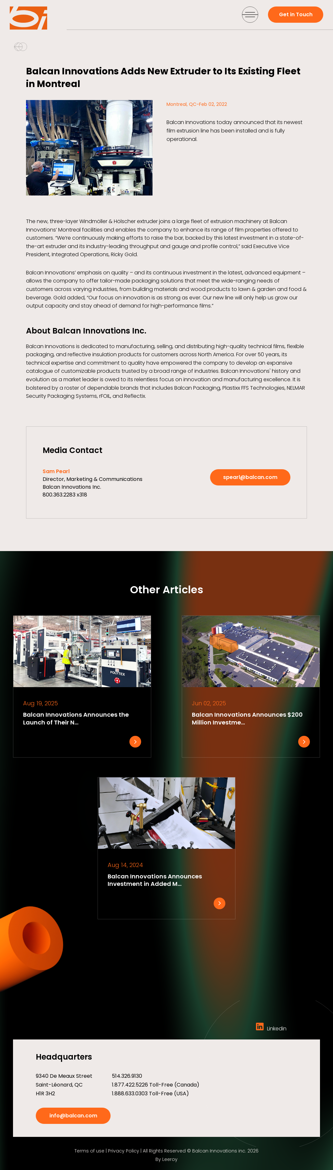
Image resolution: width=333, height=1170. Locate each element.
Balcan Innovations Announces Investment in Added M (155, 880)
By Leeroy (166, 1159)
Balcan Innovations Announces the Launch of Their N (76, 718)
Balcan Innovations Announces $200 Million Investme (247, 718)
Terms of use (89, 1151)
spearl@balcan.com (250, 477)
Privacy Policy (123, 1151)
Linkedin (271, 1028)
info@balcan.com (73, 1115)
